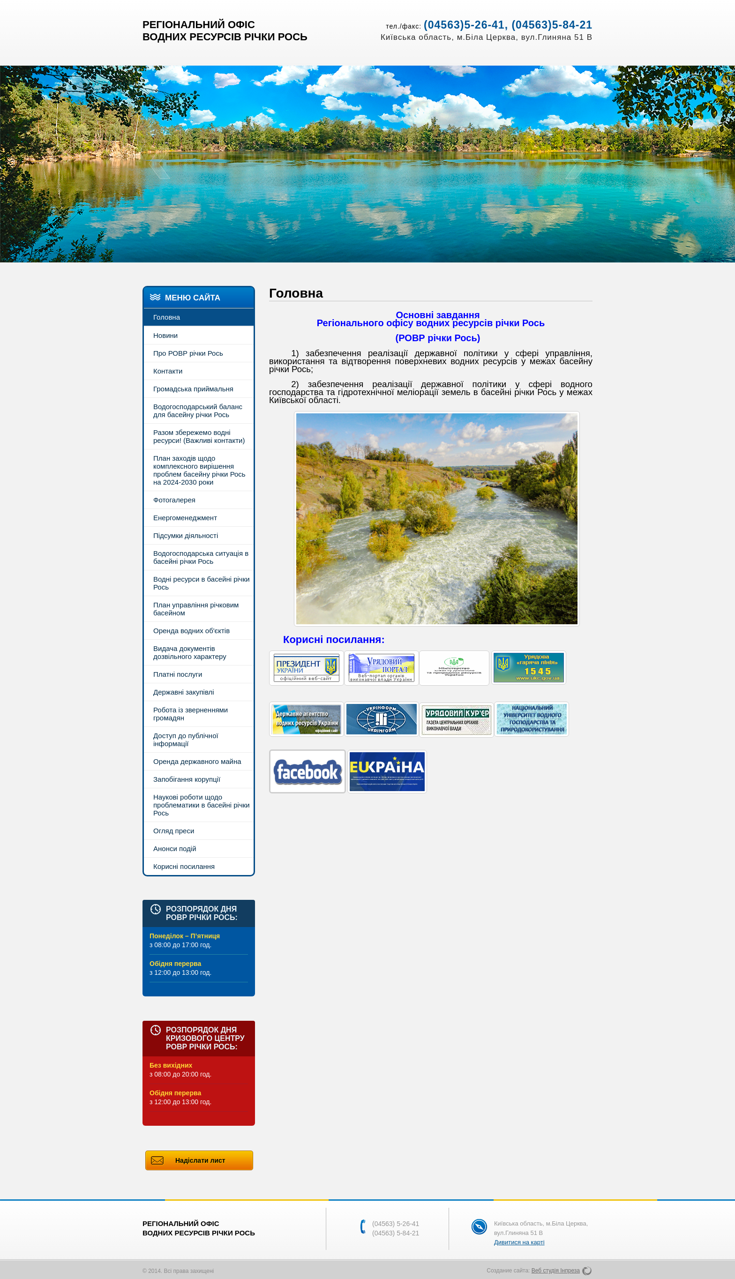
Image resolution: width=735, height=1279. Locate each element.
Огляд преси (173, 831)
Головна (166, 317)
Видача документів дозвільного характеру (189, 652)
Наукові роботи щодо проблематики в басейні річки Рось (201, 805)
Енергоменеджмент (185, 518)
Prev (159, 164)
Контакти (167, 371)
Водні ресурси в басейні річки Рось (201, 583)
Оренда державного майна (197, 761)
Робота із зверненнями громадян (190, 714)
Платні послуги (177, 674)
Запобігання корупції (186, 779)
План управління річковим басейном (196, 609)
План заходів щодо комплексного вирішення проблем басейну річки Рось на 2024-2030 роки (199, 470)
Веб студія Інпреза (556, 1270)
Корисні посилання (184, 866)
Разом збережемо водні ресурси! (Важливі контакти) (199, 436)
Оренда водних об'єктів (191, 631)
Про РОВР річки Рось (188, 353)
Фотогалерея (174, 500)
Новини (165, 335)
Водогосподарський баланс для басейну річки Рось (197, 411)
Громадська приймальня (193, 389)
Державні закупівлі (183, 692)
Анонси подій (174, 849)
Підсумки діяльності (185, 535)
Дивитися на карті (519, 1242)
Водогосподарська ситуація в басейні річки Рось (200, 557)
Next (576, 164)
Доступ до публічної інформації (185, 740)
